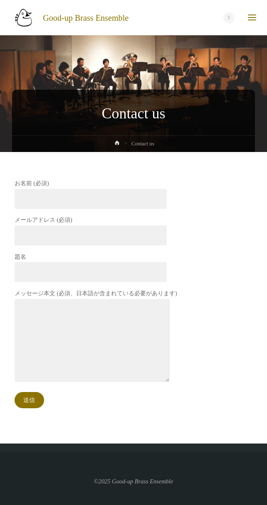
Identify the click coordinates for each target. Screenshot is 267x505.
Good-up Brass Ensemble (86, 17)
